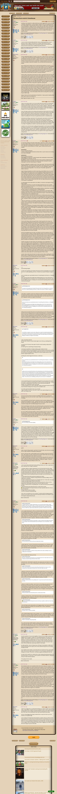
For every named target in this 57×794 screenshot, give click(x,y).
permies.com (5, 81)
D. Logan (14, 21)
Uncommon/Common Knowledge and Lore (34, 757)
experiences (6, 67)
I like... (14, 28)
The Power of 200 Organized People (33, 751)
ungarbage (5, 41)
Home (2, 1)
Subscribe (5, 1)
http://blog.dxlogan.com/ (43, 33)
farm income (19, 16)
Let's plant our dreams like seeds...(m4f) (34, 780)
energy (5, 30)
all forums (5, 89)
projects (5, 75)
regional (5, 58)
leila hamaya (15, 265)
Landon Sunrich (15, 54)
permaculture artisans (6, 55)
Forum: (15, 16)
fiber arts (5, 50)
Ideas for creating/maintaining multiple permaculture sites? (37, 762)
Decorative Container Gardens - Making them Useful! (37, 759)
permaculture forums (5, 16)
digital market (5, 78)
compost (52, 65)
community (6, 44)
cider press (5, 72)
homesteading (5, 27)
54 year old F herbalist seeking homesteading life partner (36, 769)
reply (33, 737)
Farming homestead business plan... (33, 748)
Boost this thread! (33, 743)
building (5, 24)
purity (6, 38)
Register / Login (53, 1)
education (5, 61)
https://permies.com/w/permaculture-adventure (30, 730)
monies (5, 33)
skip (5, 64)
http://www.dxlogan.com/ (28, 48)
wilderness (5, 47)
